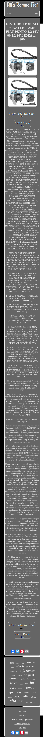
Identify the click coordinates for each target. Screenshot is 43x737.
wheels (26, 693)
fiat (20, 701)
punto (34, 693)
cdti (26, 684)
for (32, 682)
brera (19, 675)
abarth (32, 702)
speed (21, 684)
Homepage (22, 711)
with (10, 697)
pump (17, 696)
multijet (33, 679)
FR (24, 728)
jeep (28, 679)
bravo (12, 667)
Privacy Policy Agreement (22, 719)
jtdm (11, 662)
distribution (13, 671)
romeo (30, 687)
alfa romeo (27, 670)
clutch (20, 666)
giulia (23, 679)
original (29, 675)
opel (11, 692)
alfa (13, 701)
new (23, 663)
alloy (19, 692)
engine (20, 689)
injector (33, 697)
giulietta (30, 666)
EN (20, 728)
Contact (22, 715)
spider (17, 663)
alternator (13, 678)
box (27, 702)
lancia (30, 662)
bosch (13, 683)
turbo (13, 688)
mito (25, 696)
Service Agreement (22, 724)
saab (13, 675)
